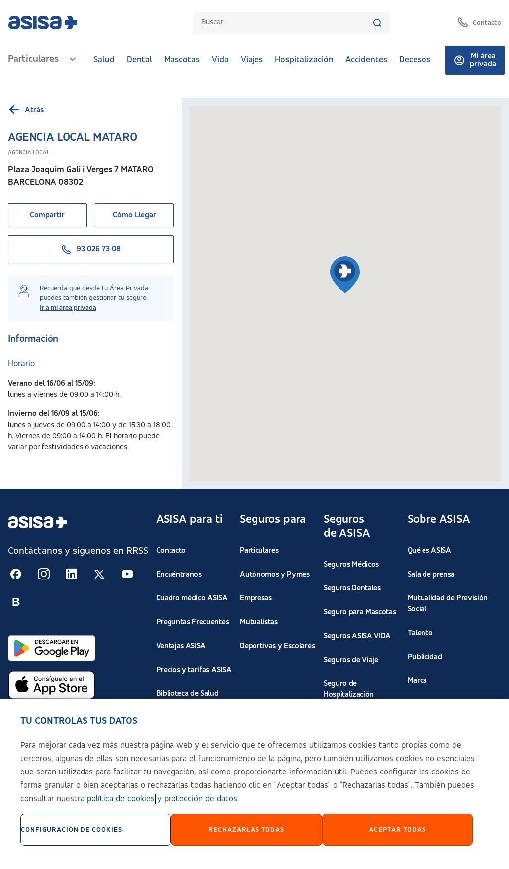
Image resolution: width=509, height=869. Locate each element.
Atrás (26, 110)
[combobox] (287, 22)
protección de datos (200, 799)
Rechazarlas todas (246, 829)
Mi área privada (475, 60)
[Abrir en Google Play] (51, 648)
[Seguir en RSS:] (16, 574)
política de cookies (121, 799)
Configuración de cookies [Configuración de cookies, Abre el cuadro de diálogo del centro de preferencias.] (71, 829)
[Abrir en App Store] (51, 685)
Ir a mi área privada (68, 307)
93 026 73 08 (91, 249)
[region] (254, 784)
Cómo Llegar (134, 215)
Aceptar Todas (397, 829)
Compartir (47, 215)
